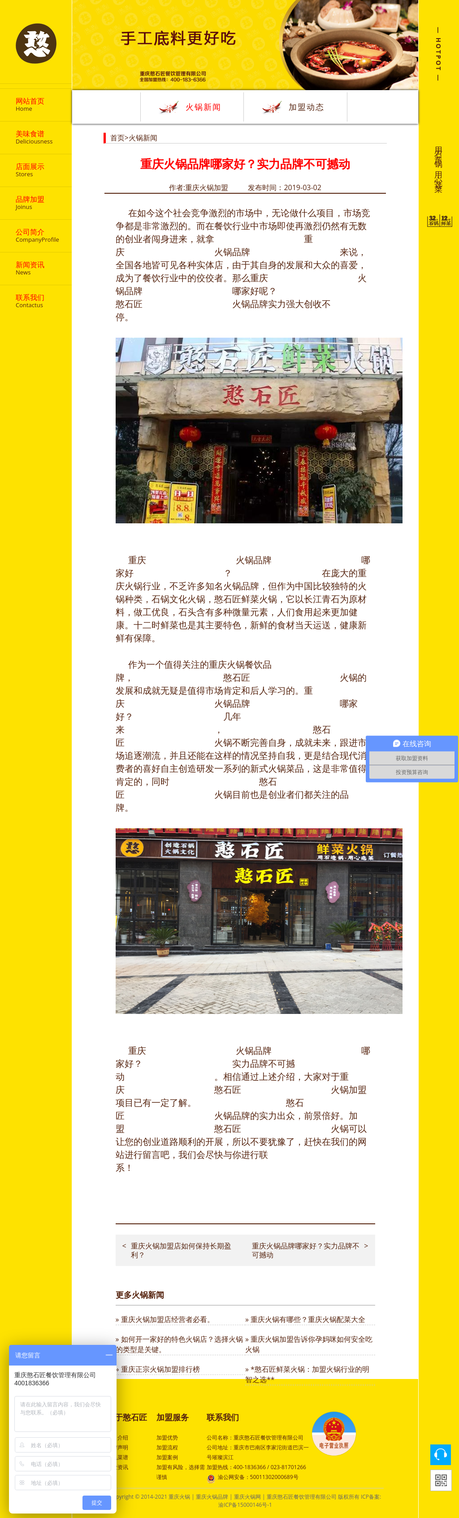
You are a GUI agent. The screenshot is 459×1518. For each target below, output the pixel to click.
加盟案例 (167, 1457)
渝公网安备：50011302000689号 (253, 1477)
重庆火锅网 (247, 1497)
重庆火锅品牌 (212, 1497)
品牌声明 (117, 1447)
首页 (117, 138)
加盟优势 (167, 1437)
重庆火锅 (179, 1497)
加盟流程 (167, 1447)
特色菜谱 (117, 1457)
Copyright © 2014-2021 (139, 1497)
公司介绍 (117, 1437)
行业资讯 (117, 1467)
